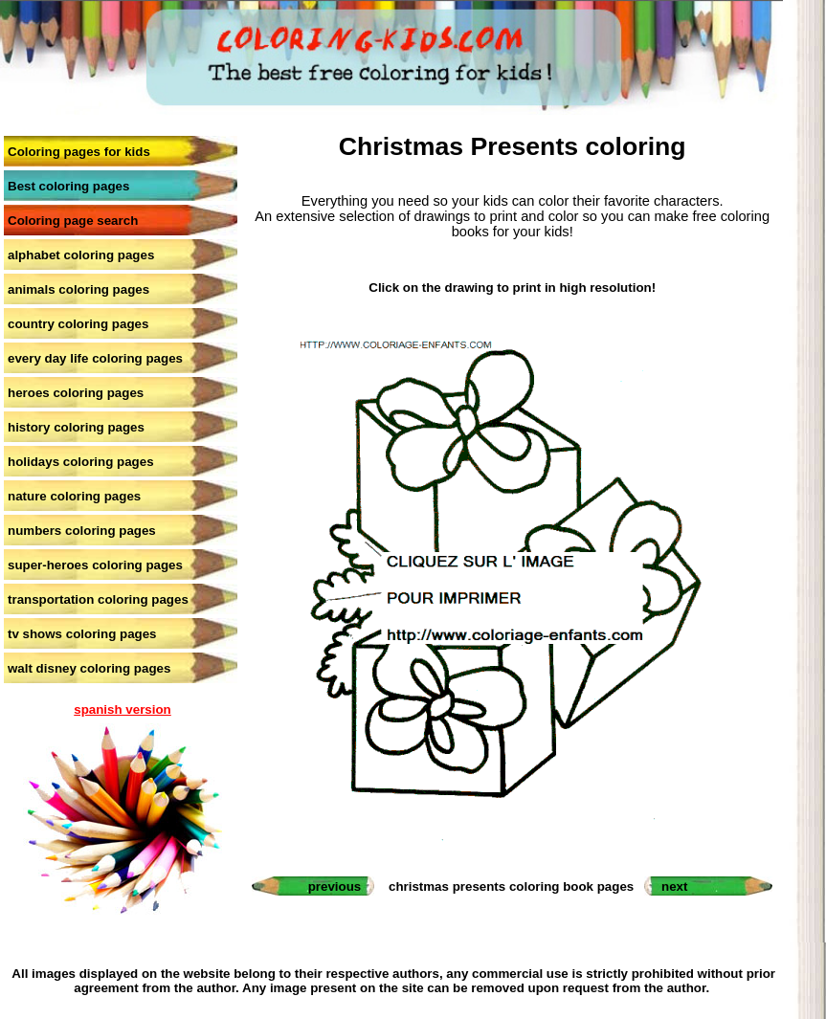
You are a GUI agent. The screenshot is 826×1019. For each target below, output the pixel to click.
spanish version (122, 709)
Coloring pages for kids (79, 151)
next (674, 886)
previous (335, 886)
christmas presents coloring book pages (511, 886)
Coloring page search (73, 220)
